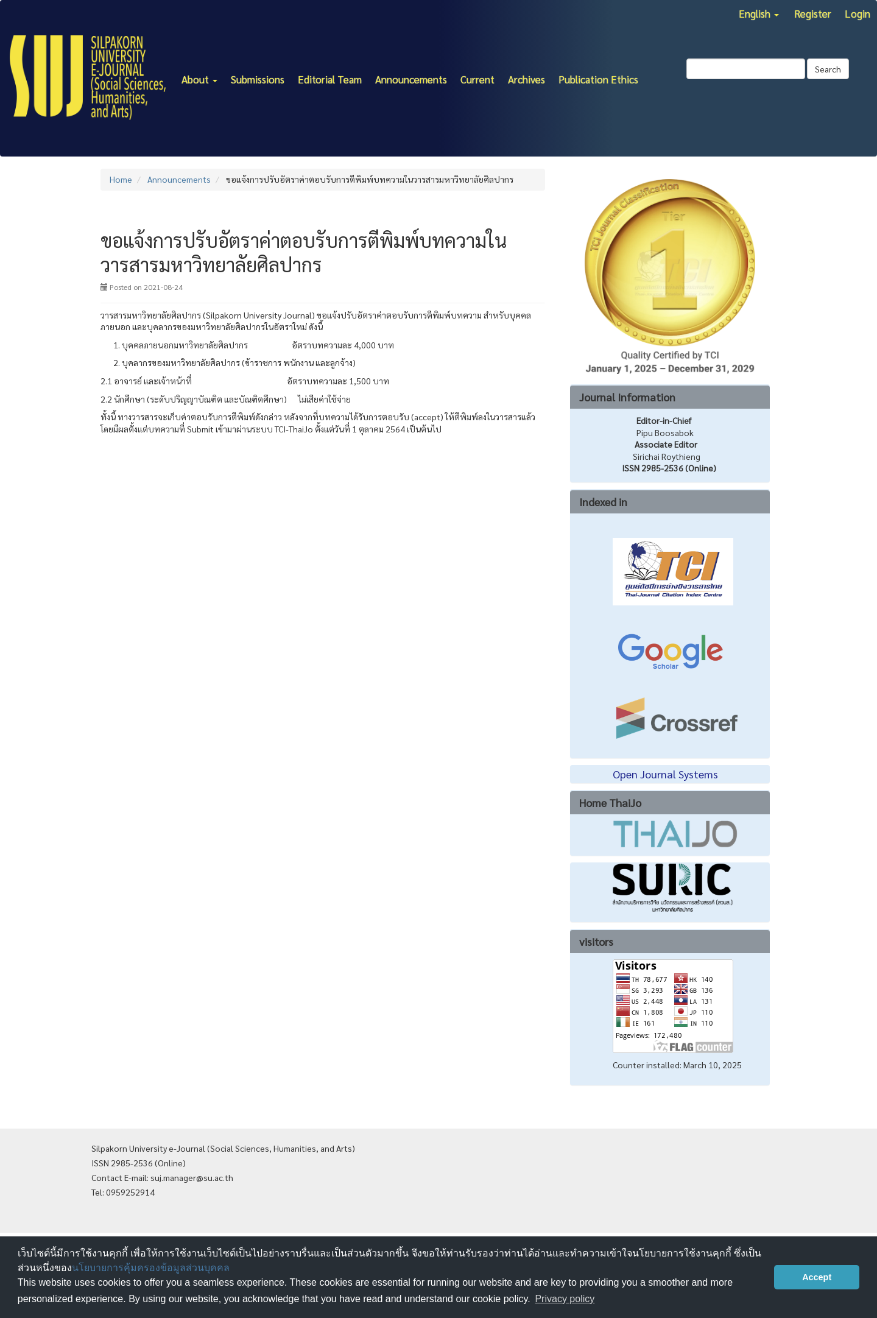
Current (477, 79)
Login (857, 13)
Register (812, 13)
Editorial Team (330, 79)
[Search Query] (745, 68)
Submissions (257, 79)
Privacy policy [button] (564, 1299)
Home (121, 179)
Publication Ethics (598, 79)
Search (828, 68)
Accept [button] (816, 1277)
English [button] (759, 13)
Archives (526, 79)
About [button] (199, 79)
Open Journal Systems (665, 774)
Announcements (411, 79)
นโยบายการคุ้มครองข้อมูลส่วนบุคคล (151, 1268)
